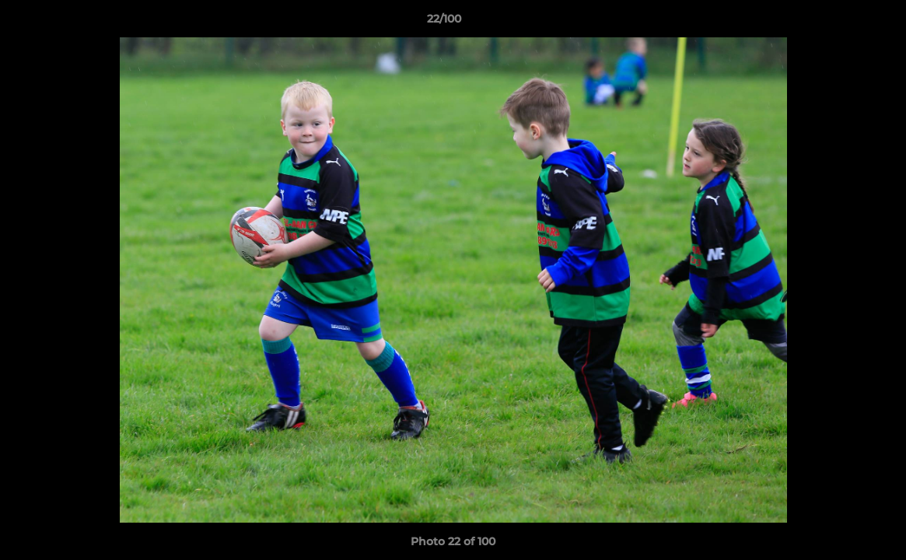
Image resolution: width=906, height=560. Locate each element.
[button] (840, 23)
